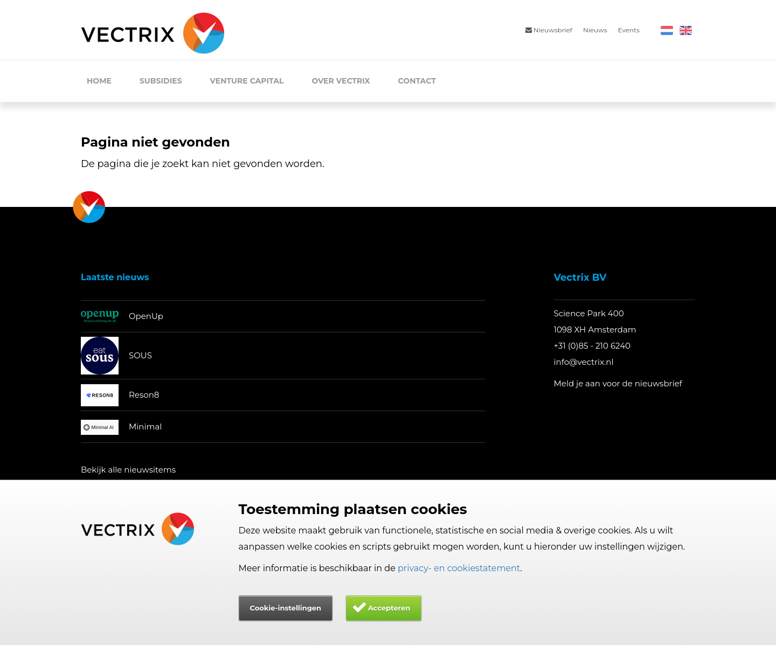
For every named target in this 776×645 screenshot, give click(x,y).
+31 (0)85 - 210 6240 (592, 346)
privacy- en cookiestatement (459, 568)
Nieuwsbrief (548, 30)
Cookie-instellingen (285, 608)
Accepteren (389, 608)
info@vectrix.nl (584, 362)
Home (99, 81)
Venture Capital (247, 81)
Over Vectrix (340, 81)
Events (629, 30)
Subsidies (161, 81)
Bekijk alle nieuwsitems (128, 469)
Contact (417, 81)
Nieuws (595, 30)
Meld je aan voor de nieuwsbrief (618, 383)
